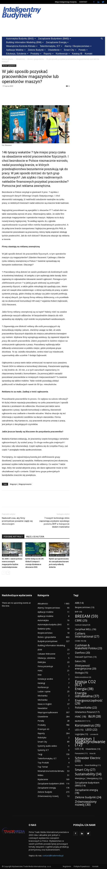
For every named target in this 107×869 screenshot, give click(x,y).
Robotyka (42, 737)
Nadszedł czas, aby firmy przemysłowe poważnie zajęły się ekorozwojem (17, 521)
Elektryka (42, 662)
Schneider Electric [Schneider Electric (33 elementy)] (87, 759)
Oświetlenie (55, 50)
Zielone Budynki (37, 50)
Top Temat (43, 766)
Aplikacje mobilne (16, 50)
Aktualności (20, 59)
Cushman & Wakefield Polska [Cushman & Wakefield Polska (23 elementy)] (88, 647)
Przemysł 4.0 (43, 729)
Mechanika (42, 695)
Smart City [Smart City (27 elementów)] (85, 769)
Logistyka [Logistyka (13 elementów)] (81, 734)
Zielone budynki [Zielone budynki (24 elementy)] (88, 797)
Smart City (70, 50)
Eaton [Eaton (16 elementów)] (80, 661)
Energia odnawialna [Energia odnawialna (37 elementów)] (87, 695)
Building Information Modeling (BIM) (25, 42)
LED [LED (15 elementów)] (79, 729)
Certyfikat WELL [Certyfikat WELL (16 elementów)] (85, 629)
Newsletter (43, 708)
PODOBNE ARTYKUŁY (13, 537)
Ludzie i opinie (44, 691)
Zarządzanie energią (57, 42)
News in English (45, 704)
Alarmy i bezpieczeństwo (78, 46)
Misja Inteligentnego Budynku (66, 2)
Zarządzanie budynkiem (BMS (51, 783)
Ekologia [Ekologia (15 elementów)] (81, 672)
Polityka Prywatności (82, 866)
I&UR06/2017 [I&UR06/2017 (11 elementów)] (82, 721)
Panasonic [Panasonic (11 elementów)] (81, 753)
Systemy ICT (43, 750)
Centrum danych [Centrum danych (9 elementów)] (82, 625)
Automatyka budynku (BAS (50, 624)
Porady (83, 50)
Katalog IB (77, 53)
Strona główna (7, 59)
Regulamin (67, 866)
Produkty (36, 53)
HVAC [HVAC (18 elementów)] (80, 716)
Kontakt (88, 53)
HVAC (40, 670)
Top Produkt (43, 762)
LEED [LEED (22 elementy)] (91, 729)
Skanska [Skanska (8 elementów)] (79, 765)
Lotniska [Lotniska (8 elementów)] (94, 734)
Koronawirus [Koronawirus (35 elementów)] (87, 725)
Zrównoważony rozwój (48, 796)
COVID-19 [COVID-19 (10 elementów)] (80, 641)
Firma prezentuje (45, 666)
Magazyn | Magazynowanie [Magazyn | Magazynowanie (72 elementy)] (90, 741)
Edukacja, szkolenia (17, 53)
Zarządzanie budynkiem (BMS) (54, 38)
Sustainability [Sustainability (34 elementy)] (88, 774)
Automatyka (43, 620)
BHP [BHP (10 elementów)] (78, 612)
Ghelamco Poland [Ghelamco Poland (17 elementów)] (87, 711)
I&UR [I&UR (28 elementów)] (94, 716)
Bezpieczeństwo (45, 633)
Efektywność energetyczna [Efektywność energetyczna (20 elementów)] (85, 667)
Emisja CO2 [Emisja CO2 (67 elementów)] (85, 683)
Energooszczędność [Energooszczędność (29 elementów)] (88, 702)
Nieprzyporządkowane (48, 712)
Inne (40, 674)
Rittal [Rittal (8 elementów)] (92, 753)
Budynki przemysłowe (47, 641)
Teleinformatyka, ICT (51, 46)
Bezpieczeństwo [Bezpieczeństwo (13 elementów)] (84, 607)
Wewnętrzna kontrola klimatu (21, 46)
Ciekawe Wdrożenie (46, 653)
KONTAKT (83, 2)
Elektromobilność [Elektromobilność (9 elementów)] (83, 677)
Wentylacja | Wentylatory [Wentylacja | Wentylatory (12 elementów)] (88, 778)
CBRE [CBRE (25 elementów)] (81, 620)
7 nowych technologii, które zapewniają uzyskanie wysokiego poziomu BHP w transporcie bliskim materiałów (54, 522)
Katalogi (41, 683)
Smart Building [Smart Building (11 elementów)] (93, 765)
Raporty (49, 53)
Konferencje (63, 53)
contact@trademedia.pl (52, 855)
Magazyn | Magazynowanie (20, 484)
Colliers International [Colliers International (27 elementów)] (87, 635)
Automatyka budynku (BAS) (21, 38)
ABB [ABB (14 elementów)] (79, 603)
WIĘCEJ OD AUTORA (35, 537)
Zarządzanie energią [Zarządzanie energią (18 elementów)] (86, 791)
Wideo (40, 775)
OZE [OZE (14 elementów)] (79, 748)
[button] (101, 38)
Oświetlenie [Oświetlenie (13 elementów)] (93, 748)
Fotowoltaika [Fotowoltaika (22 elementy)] (86, 707)
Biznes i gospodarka (36, 59)
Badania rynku (44, 628)
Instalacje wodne (45, 679)
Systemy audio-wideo (47, 746)
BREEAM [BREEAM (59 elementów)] (86, 616)
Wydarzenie (43, 779)
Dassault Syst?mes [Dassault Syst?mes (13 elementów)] (86, 656)
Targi (40, 754)
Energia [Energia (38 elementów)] (84, 688)
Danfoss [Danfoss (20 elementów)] (82, 652)
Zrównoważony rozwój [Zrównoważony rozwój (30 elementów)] (86, 803)
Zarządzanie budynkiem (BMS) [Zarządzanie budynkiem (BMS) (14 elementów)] (87, 784)
